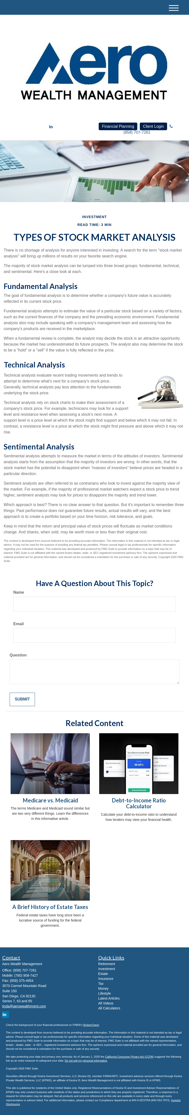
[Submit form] (22, 699)
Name (18, 592)
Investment (106, 969)
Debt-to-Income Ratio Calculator (139, 803)
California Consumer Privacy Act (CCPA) (129, 1056)
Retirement (106, 964)
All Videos (105, 1003)
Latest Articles (109, 998)
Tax (101, 984)
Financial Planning (118, 126)
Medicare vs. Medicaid (50, 800)
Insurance (105, 979)
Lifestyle (104, 993)
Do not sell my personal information (86, 1060)
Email (18, 624)
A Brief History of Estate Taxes (50, 907)
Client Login (153, 126)
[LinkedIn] (51, 127)
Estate (103, 974)
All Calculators (109, 1008)
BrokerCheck (91, 1024)
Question (18, 655)
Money (103, 988)
